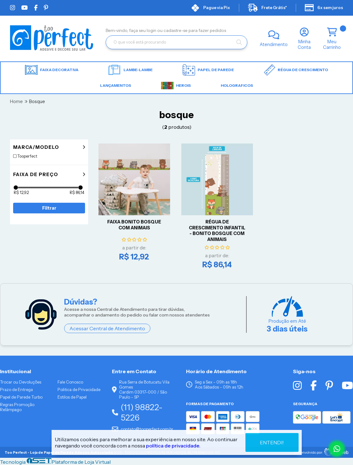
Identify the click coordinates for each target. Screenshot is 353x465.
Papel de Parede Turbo (21, 397)
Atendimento (274, 44)
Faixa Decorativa (51, 70)
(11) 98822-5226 (137, 412)
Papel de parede (208, 70)
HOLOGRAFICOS (237, 85)
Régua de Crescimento (296, 70)
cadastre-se (176, 30)
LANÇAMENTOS (115, 85)
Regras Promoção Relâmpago (17, 407)
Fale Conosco (70, 381)
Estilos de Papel (72, 397)
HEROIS (176, 85)
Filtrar (49, 208)
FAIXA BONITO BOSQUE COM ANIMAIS (134, 225)
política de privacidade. (173, 445)
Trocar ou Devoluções (20, 381)
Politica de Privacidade (79, 389)
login (152, 30)
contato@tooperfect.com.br (142, 429)
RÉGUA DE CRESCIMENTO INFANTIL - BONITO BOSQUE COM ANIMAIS (217, 230)
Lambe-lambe (130, 70)
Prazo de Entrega (16, 389)
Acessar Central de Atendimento (107, 328)
